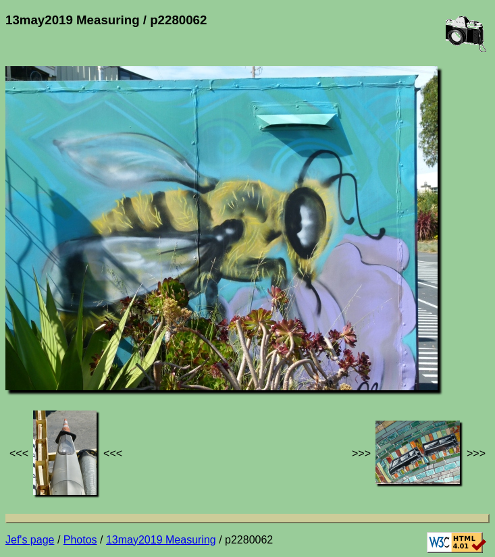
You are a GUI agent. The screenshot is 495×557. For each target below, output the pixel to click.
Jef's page (29, 540)
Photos (80, 540)
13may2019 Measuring (161, 540)
